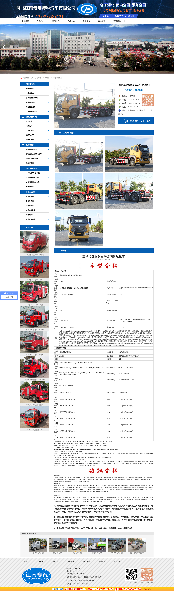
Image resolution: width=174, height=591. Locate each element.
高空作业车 (30, 145)
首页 (32, 78)
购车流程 (101, 21)
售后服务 (86, 21)
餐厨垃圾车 (30, 201)
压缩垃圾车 (30, 196)
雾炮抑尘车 (30, 187)
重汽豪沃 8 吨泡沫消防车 (35, 405)
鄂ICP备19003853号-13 (81, 584)
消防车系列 (30, 84)
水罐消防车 (30, 89)
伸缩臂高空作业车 (32, 158)
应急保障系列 (31, 117)
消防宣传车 (30, 139)
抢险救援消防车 (31, 107)
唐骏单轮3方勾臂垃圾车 (137, 553)
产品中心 (71, 21)
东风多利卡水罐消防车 (35, 280)
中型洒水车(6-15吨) (32, 177)
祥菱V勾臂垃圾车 (97, 553)
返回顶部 (147, 589)
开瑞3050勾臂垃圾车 (117, 553)
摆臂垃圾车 (30, 206)
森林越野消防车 (31, 102)
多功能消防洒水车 (32, 98)
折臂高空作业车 (31, 149)
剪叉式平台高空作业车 (34, 154)
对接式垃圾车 (30, 210)
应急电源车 (30, 135)
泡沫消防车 (30, 93)
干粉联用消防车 (31, 111)
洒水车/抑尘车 (31, 168)
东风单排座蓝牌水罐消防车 (35, 255)
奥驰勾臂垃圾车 (57, 553)
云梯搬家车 (30, 163)
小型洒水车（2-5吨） (33, 173)
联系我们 (117, 21)
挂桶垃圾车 (30, 215)
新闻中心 (55, 21)
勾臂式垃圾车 (57, 78)
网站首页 (25, 21)
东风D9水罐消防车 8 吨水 (35, 330)
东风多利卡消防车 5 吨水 (35, 305)
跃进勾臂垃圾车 (77, 553)
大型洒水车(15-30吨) (33, 182)
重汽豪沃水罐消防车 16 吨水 (35, 380)
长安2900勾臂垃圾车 (38, 553)
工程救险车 (30, 130)
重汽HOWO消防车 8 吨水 (35, 355)
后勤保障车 (30, 121)
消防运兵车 (30, 126)
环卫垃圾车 (47, 78)
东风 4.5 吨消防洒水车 (35, 430)
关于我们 (40, 21)
